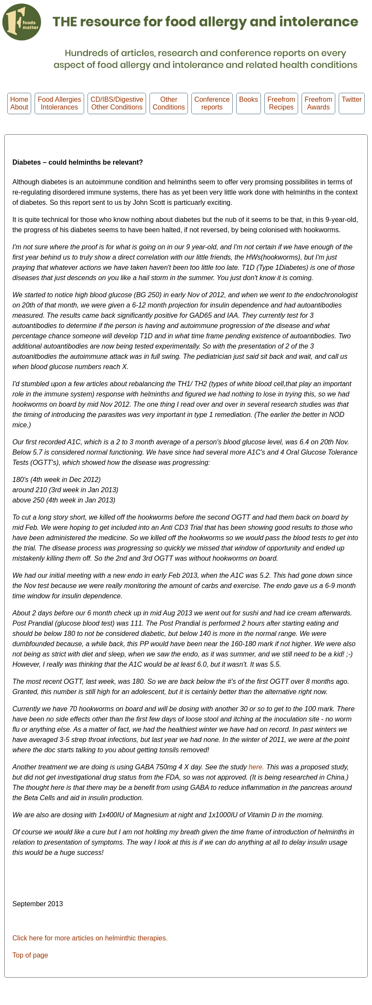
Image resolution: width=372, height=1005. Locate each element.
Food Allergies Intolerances (59, 103)
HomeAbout (19, 103)
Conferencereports (212, 103)
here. (257, 767)
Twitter (352, 103)
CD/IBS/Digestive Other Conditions (117, 103)
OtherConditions (168, 103)
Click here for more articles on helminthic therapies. (90, 938)
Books (248, 103)
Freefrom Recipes (281, 103)
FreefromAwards (318, 103)
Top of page (30, 955)
